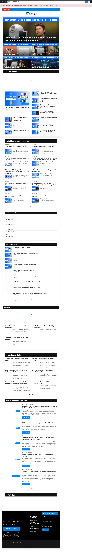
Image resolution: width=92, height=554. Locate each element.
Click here (48, 5)
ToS (6, 1)
